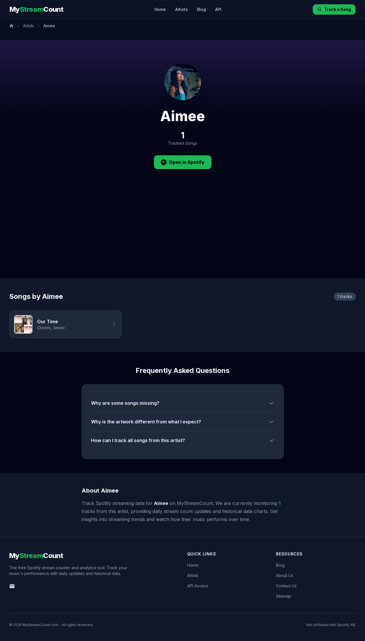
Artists (181, 9)
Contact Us (286, 585)
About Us (284, 575)
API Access (197, 585)
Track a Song (334, 9)
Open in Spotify (182, 162)
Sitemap (283, 596)
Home (160, 9)
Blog (201, 9)
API (218, 9)
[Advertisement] (182, 235)
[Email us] (12, 586)
